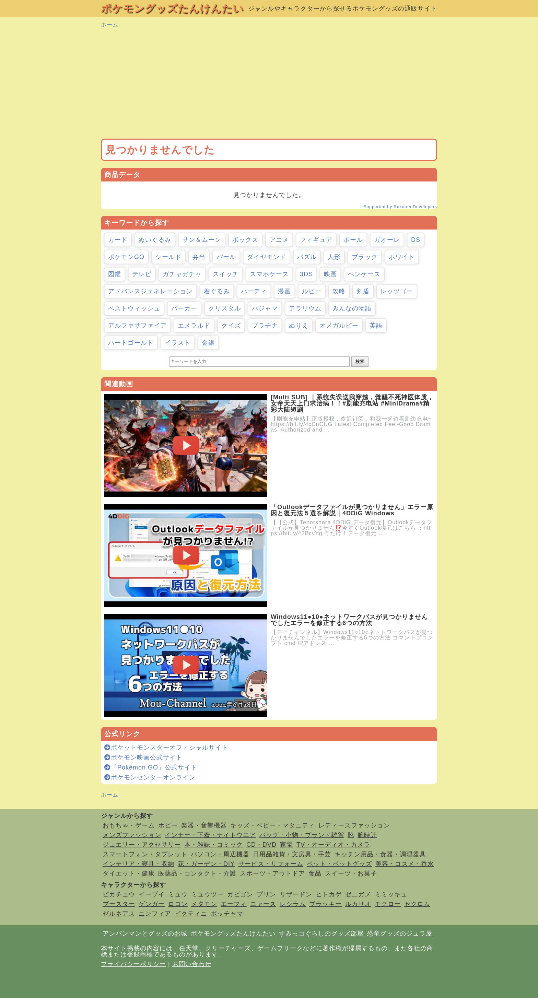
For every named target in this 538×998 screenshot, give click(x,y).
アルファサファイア (137, 325)
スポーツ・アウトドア (272, 873)
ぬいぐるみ (155, 239)
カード (118, 239)
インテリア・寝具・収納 (138, 863)
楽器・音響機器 (204, 825)
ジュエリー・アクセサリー (142, 844)
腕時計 (367, 835)
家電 (286, 844)
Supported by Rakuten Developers (400, 206)
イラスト (178, 342)
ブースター (119, 904)
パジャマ (265, 308)
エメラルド (194, 325)
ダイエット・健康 (129, 873)
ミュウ (178, 894)
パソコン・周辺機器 (220, 854)
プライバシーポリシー (133, 964)
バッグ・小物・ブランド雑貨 (301, 835)
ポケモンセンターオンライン (150, 777)
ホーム (109, 24)
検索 (359, 361)
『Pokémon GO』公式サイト (150, 767)
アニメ (279, 239)
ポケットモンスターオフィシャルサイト (166, 747)
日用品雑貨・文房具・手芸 (292, 854)
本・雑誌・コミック (213, 844)
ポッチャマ (227, 913)
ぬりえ (298, 325)
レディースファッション (354, 825)
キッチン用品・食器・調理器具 (380, 854)
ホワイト (402, 257)
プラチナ (265, 325)
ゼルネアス (119, 913)
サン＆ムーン (201, 239)
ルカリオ (358, 904)
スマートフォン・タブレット (145, 854)
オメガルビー (339, 325)
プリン (266, 894)
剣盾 (363, 291)
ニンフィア (155, 913)
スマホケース (269, 274)
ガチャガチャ (182, 274)
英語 (376, 325)
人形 (334, 257)
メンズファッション (132, 835)
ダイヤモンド (266, 257)
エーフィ (234, 904)
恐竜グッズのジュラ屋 (399, 933)
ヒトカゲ (329, 894)
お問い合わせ (191, 964)
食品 (314, 873)
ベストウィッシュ (134, 308)
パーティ (254, 291)
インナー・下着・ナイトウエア (210, 835)
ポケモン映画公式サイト (143, 757)
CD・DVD (261, 844)
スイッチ (226, 274)
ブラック (365, 257)
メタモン (204, 904)
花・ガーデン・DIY (206, 863)
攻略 (339, 291)
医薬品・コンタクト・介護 (197, 873)
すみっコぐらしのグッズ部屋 (321, 933)
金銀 (208, 342)
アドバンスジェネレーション (150, 291)
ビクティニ (191, 913)
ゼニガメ (358, 894)
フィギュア (316, 239)
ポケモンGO (126, 257)
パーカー (184, 308)
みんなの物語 (352, 308)
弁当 (199, 257)
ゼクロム (417, 904)
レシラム (293, 904)
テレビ (142, 274)
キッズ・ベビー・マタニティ (272, 825)
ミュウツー (207, 894)
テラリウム (305, 308)
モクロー (388, 904)
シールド (168, 257)
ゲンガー (152, 904)
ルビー (311, 291)
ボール (353, 239)
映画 (330, 274)
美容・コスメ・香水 (404, 863)
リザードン (296, 894)
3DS (306, 274)
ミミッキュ (391, 894)
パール (226, 257)
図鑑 (114, 274)
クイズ (231, 325)
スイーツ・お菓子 (351, 873)
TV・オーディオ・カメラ (333, 844)
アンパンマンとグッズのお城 (145, 933)
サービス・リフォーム (270, 863)
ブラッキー (325, 904)
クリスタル (224, 308)
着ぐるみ (217, 291)
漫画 (284, 291)
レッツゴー (397, 291)
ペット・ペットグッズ (339, 863)
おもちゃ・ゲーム (129, 825)
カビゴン (240, 894)
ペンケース (364, 274)
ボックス (245, 239)
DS (415, 239)
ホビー (168, 825)
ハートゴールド (131, 342)
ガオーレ (387, 239)
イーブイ (152, 894)
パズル (307, 257)
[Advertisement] (269, 84)
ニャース (263, 904)
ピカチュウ (119, 894)
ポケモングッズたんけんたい (172, 8)
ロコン (178, 904)
